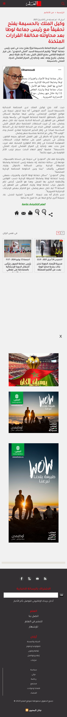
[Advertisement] (28, 358)
